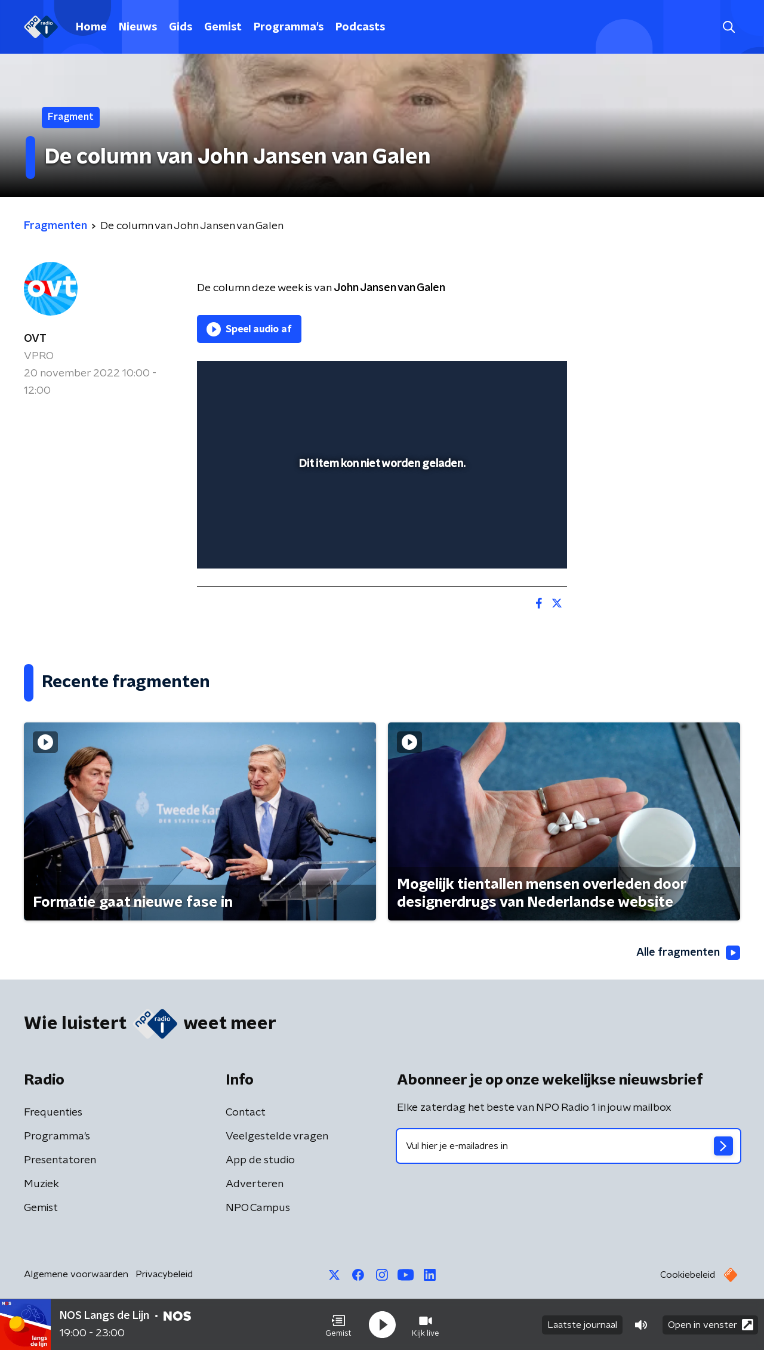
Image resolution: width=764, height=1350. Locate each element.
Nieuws (138, 27)
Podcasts (360, 27)
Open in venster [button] (710, 1324)
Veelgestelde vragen (277, 1136)
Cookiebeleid (687, 1275)
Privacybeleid (164, 1274)
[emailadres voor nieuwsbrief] (568, 1146)
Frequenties (53, 1112)
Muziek (41, 1184)
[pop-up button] (514, 542)
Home (91, 27)
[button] (338, 1325)
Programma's (289, 27)
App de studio (260, 1160)
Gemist (223, 27)
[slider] (380, 510)
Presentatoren (60, 1160)
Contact (246, 1112)
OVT (35, 338)
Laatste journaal (582, 1325)
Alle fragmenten (688, 953)
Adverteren (255, 1184)
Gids (180, 27)
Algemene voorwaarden (76, 1274)
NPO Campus (258, 1208)
